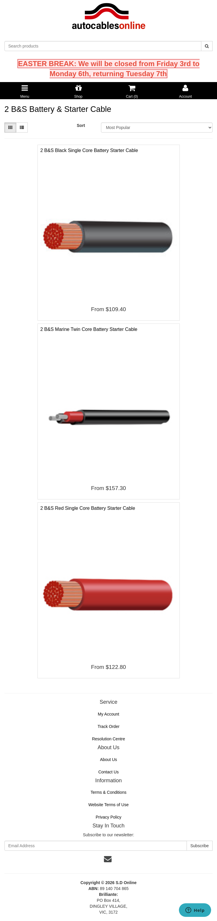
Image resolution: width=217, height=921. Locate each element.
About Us (108, 759)
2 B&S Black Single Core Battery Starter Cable (89, 150)
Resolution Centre (108, 739)
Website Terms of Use (108, 804)
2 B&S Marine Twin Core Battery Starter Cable (89, 329)
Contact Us (108, 772)
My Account (108, 714)
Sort (81, 125)
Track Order (108, 726)
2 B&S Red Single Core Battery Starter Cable (87, 508)
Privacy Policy (108, 817)
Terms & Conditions (108, 792)
